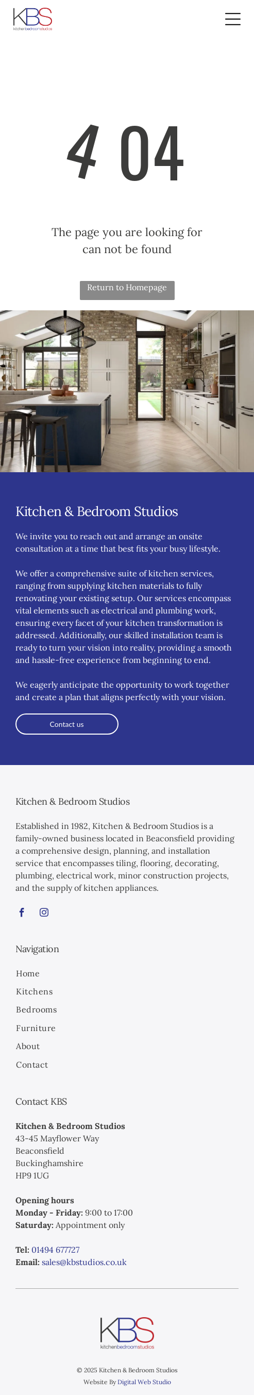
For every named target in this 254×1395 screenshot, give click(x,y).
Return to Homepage (127, 287)
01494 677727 (55, 1249)
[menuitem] (127, 974)
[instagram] (44, 914)
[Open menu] (233, 19)
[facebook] (22, 914)
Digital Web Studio (144, 1382)
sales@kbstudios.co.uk (84, 1262)
